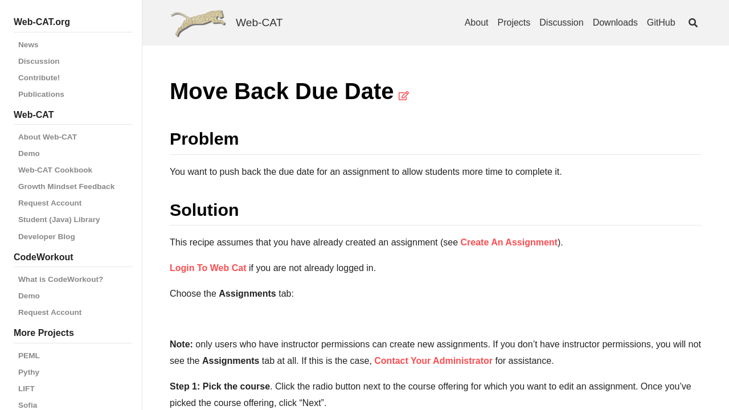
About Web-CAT (47, 137)
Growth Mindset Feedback (66, 186)
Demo (29, 153)
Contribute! (39, 77)
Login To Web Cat (208, 268)
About (477, 22)
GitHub (661, 22)
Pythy (28, 372)
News (28, 44)
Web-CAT (259, 22)
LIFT (26, 388)
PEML (29, 355)
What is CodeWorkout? (60, 279)
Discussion (39, 61)
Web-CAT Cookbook (55, 170)
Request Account (49, 203)
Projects (514, 22)
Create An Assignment (509, 242)
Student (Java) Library (59, 219)
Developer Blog (46, 236)
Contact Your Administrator (433, 361)
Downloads (615, 22)
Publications (41, 94)
